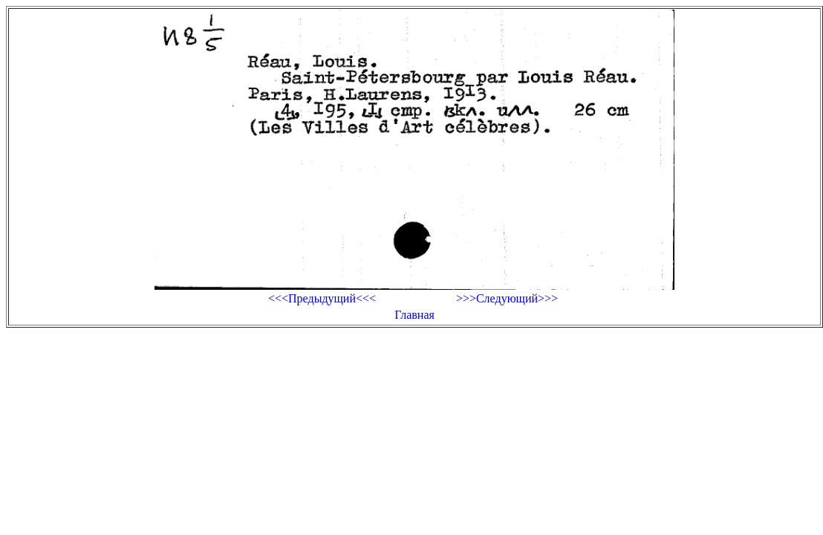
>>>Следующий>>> (507, 298)
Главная (414, 314)
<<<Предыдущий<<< (322, 298)
